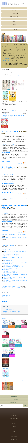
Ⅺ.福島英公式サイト (6, 306)
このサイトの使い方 (14, 399)
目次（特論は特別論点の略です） (9, 249)
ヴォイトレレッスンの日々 (10, 131)
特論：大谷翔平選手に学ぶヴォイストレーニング (13, 266)
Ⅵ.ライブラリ (5, 292)
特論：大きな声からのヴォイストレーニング (12, 254)
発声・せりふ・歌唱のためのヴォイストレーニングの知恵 (14, 234)
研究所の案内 (14, 10)
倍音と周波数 (5, 230)
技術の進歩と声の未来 (7, 221)
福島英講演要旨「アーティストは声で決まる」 (12, 312)
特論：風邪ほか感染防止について (10, 272)
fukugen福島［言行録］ (8, 309)
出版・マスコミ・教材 (14, 16)
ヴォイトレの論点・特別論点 (8, 245)
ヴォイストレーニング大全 (8, 110)
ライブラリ (14, 21)
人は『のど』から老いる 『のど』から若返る (12, 113)
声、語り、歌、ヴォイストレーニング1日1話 (11, 287)
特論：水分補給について (8, 260)
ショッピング (14, 396)
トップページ (14, 8)
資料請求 (14, 24)
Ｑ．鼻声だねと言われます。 (8, 183)
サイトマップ (14, 29)
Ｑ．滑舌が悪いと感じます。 (8, 192)
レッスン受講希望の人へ (14, 13)
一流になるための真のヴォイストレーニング (11, 286)
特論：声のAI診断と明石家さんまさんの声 (12, 259)
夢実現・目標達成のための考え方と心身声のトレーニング (14, 237)
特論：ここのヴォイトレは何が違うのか (12, 265)
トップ (14, 410)
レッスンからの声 (6, 152)
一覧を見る (19, 163)
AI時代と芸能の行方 (6, 213)
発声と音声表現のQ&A (8, 167)
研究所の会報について (6, 295)
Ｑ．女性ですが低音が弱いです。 (9, 175)
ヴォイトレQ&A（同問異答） (8, 198)
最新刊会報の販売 (5, 296)
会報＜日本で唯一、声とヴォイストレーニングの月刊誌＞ (14, 380)
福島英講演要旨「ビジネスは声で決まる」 (11, 311)
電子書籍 (4, 318)
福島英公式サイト (14, 402)
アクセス (14, 428)
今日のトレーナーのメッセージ (9, 144)
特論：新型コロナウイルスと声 (10, 271)
